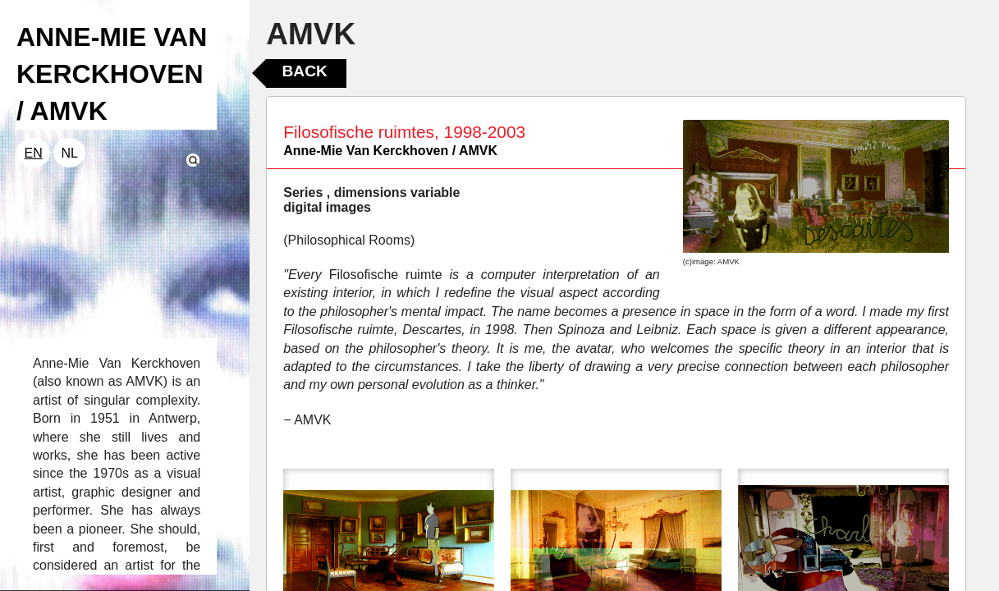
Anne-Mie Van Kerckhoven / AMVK (390, 151)
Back (304, 71)
